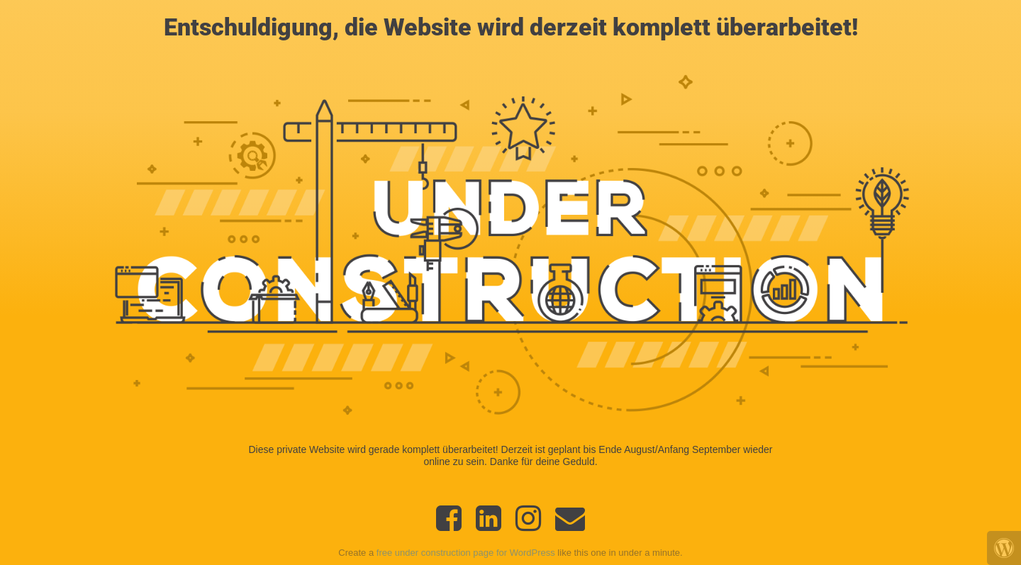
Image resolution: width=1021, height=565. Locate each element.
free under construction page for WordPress (465, 552)
